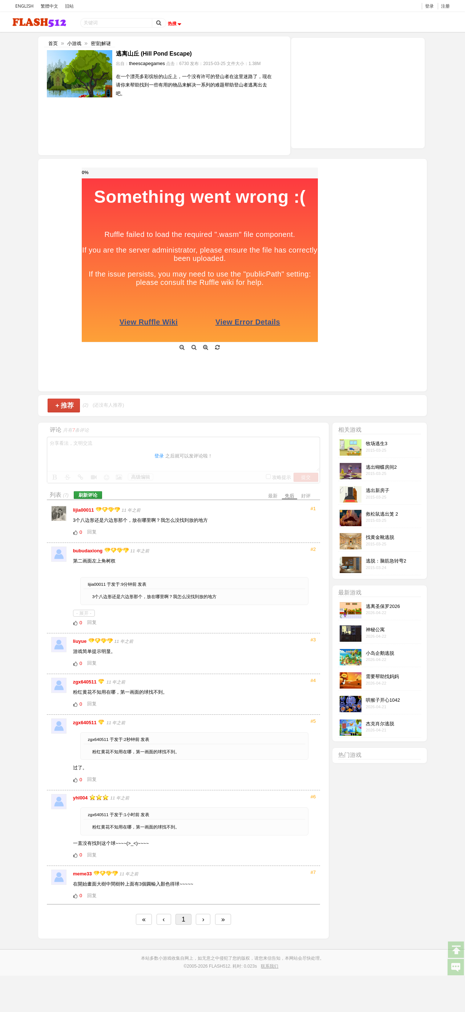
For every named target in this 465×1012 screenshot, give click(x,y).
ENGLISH (24, 6)
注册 (445, 6)
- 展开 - (84, 613)
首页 (53, 43)
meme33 (83, 873)
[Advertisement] (358, 92)
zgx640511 (85, 682)
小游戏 (74, 43)
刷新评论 (87, 495)
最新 (273, 496)
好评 (306, 496)
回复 (92, 532)
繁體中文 (49, 6)
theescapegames (147, 63)
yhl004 (81, 798)
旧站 (69, 6)
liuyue (80, 641)
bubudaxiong (88, 550)
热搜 (175, 23)
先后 (289, 496)
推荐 (64, 405)
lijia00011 (84, 510)
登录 (429, 6)
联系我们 (269, 966)
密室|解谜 (101, 43)
